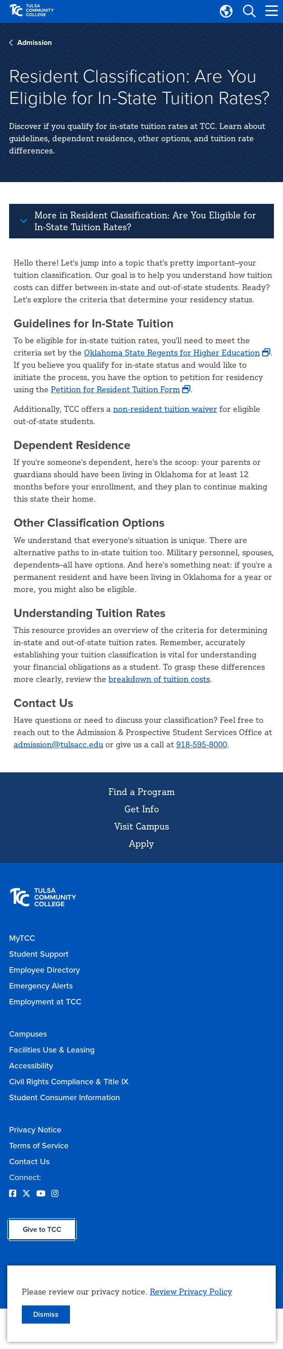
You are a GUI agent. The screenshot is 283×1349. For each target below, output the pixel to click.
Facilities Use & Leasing (51, 1050)
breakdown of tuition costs (159, 679)
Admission (34, 42)
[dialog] (141, 1303)
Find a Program (142, 791)
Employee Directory (44, 970)
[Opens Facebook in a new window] (12, 1194)
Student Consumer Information (64, 1097)
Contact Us (29, 1161)
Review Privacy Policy (191, 1291)
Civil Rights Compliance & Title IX (69, 1081)
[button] (249, 11)
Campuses (28, 1034)
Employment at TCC (45, 1002)
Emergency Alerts (41, 986)
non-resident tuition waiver (165, 409)
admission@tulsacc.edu (58, 744)
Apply (141, 843)
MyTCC (22, 938)
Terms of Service (39, 1145)
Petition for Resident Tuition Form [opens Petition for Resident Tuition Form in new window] (115, 389)
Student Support (39, 954)
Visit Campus (141, 826)
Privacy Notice (35, 1130)
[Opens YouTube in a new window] (40, 1194)
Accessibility (31, 1066)
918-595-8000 (201, 744)
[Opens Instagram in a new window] (55, 1194)
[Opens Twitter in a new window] (26, 1194)
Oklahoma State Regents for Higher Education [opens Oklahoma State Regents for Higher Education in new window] (172, 352)
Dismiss (46, 1314)
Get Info (141, 809)
